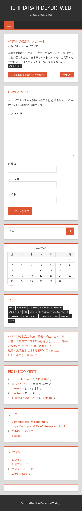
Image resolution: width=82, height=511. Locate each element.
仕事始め (66, 75)
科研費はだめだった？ (25, 398)
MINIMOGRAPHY (22, 431)
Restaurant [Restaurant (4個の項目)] (15, 316)
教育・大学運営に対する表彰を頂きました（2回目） (39, 341)
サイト (12, 194)
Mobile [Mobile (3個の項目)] (45, 312)
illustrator (18, 388)
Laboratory (15, 66)
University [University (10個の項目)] (53, 316)
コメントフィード (22, 469)
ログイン (17, 459)
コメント (15, 113)
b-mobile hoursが (23, 379)
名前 (12, 164)
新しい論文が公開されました (25, 355)
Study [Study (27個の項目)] (26, 316)
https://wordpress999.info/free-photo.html (38, 426)
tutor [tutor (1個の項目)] (43, 316)
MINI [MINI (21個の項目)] (38, 312)
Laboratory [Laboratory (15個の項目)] (15, 312)
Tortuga (56, 503)
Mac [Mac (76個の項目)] (32, 312)
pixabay (17, 435)
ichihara (47, 398)
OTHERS (34, 46)
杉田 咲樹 (43, 379)
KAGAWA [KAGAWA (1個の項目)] (58, 307)
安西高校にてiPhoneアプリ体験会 (28, 75)
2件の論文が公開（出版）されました (30, 345)
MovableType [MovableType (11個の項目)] (57, 312)
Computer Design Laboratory (30, 421)
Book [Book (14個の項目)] (11, 307)
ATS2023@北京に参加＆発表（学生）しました (36, 336)
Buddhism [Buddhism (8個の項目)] (22, 307)
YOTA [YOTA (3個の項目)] (11, 320)
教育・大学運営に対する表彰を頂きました (33, 350)
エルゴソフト (20, 383)
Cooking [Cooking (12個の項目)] (33, 307)
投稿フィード (20, 464)
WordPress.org (21, 473)
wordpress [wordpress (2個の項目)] (65, 316)
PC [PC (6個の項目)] (67, 312)
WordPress (41, 503)
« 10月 (10, 285)
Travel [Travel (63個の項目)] (34, 316)
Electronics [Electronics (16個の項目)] (46, 307)
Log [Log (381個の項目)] (25, 312)
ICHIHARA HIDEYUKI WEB (41, 7)
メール (13, 179)
